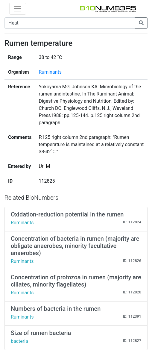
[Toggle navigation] (17, 9)
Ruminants (50, 72)
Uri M (44, 166)
